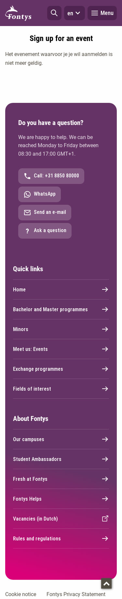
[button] (54, 13)
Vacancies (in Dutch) (61, 518)
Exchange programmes (61, 369)
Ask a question (44, 231)
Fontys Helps (61, 499)
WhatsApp (39, 194)
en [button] (74, 13)
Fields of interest (61, 389)
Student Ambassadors (61, 459)
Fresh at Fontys (61, 479)
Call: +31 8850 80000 (51, 176)
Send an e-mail (44, 212)
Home (61, 289)
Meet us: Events (61, 349)
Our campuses (61, 439)
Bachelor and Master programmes (61, 309)
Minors (61, 329)
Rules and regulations (61, 538)
